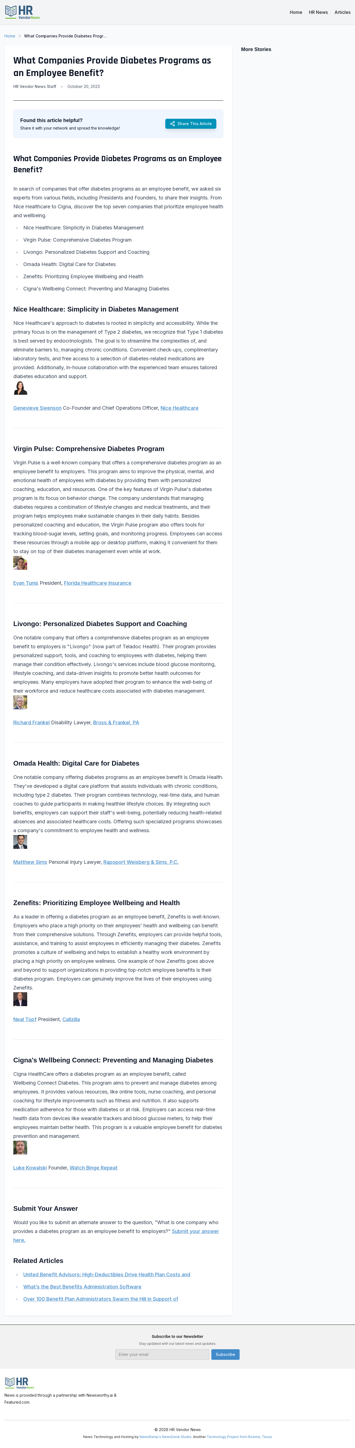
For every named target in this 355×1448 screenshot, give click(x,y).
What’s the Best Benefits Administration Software (82, 1287)
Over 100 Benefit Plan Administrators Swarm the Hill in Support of (100, 1299)
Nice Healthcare (180, 408)
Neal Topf (25, 1019)
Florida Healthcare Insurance (97, 583)
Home (296, 12)
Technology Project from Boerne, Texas (239, 1437)
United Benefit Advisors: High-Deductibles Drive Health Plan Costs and (106, 1274)
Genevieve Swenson (37, 408)
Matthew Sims (30, 862)
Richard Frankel (31, 722)
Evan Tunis (25, 583)
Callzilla (71, 1019)
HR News (318, 12)
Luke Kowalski (30, 1168)
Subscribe (225, 1354)
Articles (342, 12)
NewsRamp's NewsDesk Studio (165, 1437)
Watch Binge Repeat (94, 1168)
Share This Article (191, 123)
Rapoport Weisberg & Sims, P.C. (141, 862)
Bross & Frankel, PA (116, 722)
